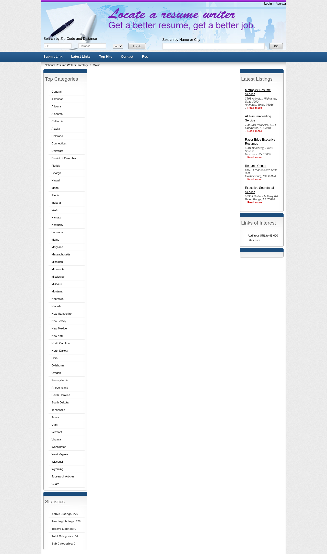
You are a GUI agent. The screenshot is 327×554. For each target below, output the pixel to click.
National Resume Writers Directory (67, 65)
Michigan (57, 261)
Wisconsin (58, 461)
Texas (55, 417)
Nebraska (58, 298)
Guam (55, 483)
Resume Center (255, 166)
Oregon (56, 372)
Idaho (55, 187)
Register (281, 3)
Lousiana (57, 232)
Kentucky (57, 224)
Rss (145, 56)
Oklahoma (58, 365)
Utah (54, 424)
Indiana (56, 202)
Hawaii (56, 180)
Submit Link (52, 56)
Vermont (57, 432)
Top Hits (105, 56)
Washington (59, 446)
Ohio (54, 358)
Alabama (57, 113)
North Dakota (60, 350)
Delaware (57, 150)
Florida (56, 165)
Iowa (54, 210)
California (57, 121)
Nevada (56, 306)
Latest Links (80, 56)
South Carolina (61, 395)
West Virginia (60, 454)
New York (57, 335)
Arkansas (57, 99)
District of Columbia (64, 158)
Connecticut (59, 143)
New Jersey (59, 321)
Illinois (56, 195)
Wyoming (57, 469)
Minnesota (58, 269)
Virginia (56, 439)
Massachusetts (61, 254)
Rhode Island (60, 387)
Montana (57, 291)
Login (268, 3)
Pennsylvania (60, 380)
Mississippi (58, 276)
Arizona (56, 106)
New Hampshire (62, 313)
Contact (127, 56)
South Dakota (60, 402)
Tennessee (58, 409)
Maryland (57, 247)
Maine (96, 65)
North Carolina (61, 343)
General (57, 91)
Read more (254, 107)
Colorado (57, 136)
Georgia (57, 173)
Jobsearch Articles (63, 476)
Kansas (56, 217)
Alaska (56, 128)
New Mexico (59, 328)
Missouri (57, 284)
